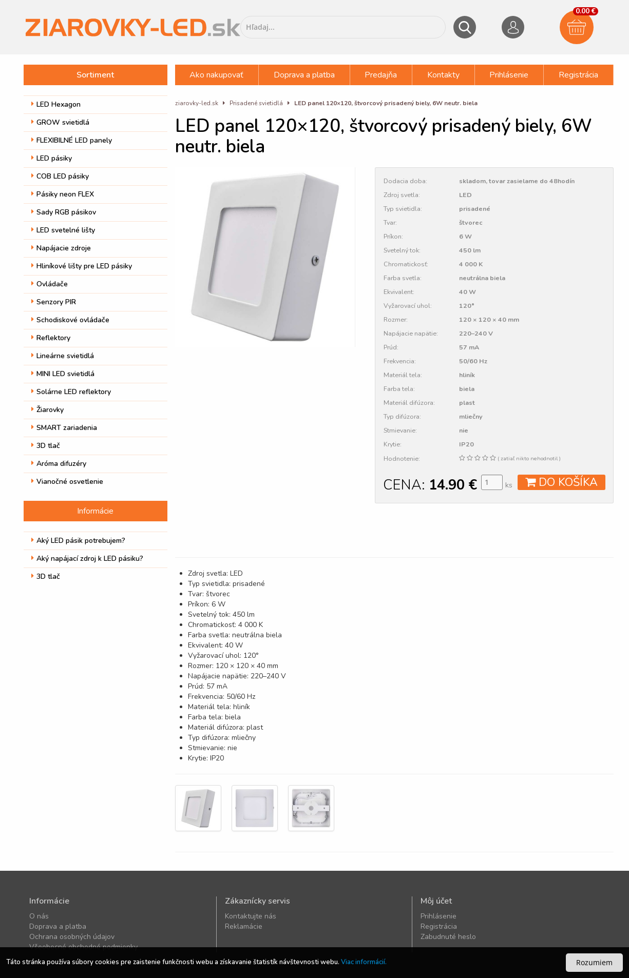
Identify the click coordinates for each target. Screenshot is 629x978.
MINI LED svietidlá (62, 374)
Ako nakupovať (216, 75)
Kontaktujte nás (250, 916)
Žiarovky (47, 410)
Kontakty (443, 75)
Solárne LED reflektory (71, 392)
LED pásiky (51, 158)
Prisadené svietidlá (256, 103)
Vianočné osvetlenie (67, 481)
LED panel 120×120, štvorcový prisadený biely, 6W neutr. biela (386, 103)
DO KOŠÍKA (561, 482)
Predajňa (381, 75)
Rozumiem (594, 962)
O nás (39, 916)
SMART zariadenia (64, 428)
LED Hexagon (56, 104)
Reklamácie (243, 926)
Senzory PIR (53, 302)
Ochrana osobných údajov (72, 937)
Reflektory (50, 338)
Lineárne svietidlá (62, 356)
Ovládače (49, 284)
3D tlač (45, 446)
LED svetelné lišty (63, 230)
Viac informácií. (364, 962)
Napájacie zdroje (61, 248)
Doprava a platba (304, 75)
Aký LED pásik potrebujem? (78, 540)
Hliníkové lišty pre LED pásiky (81, 266)
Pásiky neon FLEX (62, 194)
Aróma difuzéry (58, 463)
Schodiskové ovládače (70, 320)
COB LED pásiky (60, 176)
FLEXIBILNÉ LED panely (71, 140)
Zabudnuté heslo (448, 937)
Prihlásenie (508, 75)
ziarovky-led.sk (196, 103)
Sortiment (95, 75)
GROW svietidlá (60, 122)
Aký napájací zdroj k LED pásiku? (87, 558)
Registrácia (578, 75)
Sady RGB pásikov (63, 212)
